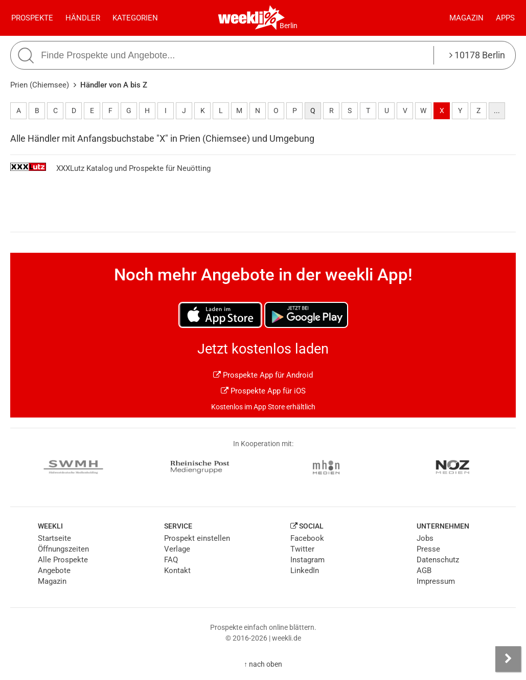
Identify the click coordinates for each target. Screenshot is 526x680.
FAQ (171, 559)
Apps (505, 18)
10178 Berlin (477, 55)
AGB (424, 570)
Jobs (425, 538)
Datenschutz (438, 559)
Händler (82, 18)
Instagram (307, 559)
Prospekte (32, 18)
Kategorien (135, 18)
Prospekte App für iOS (263, 391)
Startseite (54, 538)
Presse (428, 549)
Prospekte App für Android (263, 375)
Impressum (436, 581)
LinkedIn (304, 570)
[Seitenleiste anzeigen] (508, 659)
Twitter (302, 549)
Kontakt (177, 570)
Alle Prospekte (63, 559)
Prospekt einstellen (197, 538)
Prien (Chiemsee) (39, 85)
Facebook (307, 538)
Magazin (466, 18)
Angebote (54, 570)
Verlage (177, 549)
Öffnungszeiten (63, 549)
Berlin (289, 25)
